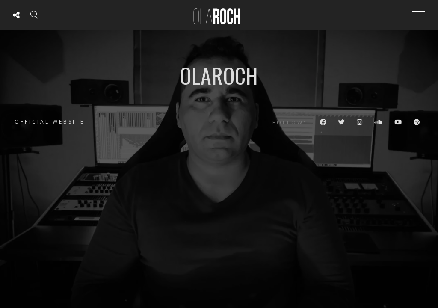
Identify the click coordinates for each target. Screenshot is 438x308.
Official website (50, 121)
